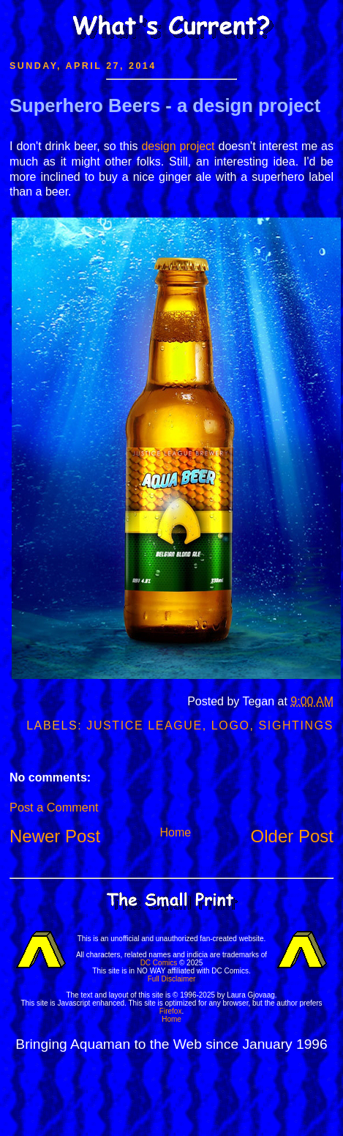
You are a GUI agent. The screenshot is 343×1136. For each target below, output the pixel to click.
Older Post (292, 836)
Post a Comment (54, 807)
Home (175, 832)
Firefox (170, 1011)
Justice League (144, 725)
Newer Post (55, 836)
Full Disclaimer (172, 979)
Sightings (296, 725)
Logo (230, 725)
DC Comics (159, 963)
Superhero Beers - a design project (165, 105)
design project (177, 146)
